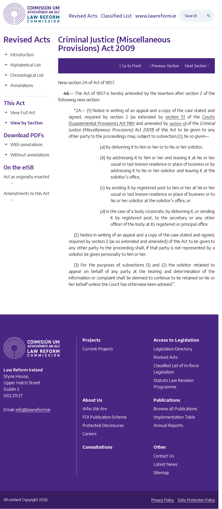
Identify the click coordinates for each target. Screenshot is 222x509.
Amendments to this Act (26, 196)
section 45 (177, 123)
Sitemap (161, 472)
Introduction (19, 54)
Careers (90, 433)
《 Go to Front (129, 65)
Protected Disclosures (103, 425)
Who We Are (95, 408)
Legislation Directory (173, 348)
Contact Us (164, 455)
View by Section (23, 122)
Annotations (18, 85)
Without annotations (26, 154)
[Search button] (210, 16)
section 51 (175, 116)
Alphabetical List (22, 64)
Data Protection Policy (196, 500)
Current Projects (98, 348)
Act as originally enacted (26, 179)
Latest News (165, 464)
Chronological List (24, 75)
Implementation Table (174, 417)
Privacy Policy (162, 500)
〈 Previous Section (163, 65)
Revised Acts (166, 357)
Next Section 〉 (198, 65)
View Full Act (19, 112)
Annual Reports (168, 425)
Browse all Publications (175, 408)
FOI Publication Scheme (105, 417)
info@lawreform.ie (33, 409)
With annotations (23, 144)
